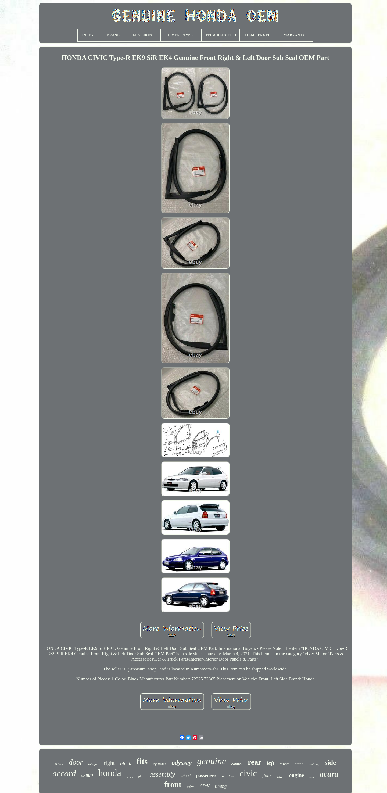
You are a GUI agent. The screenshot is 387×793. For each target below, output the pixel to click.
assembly (162, 774)
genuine (211, 761)
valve (190, 787)
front (172, 784)
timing (221, 786)
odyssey (181, 762)
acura (329, 774)
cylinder (159, 764)
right (109, 762)
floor (266, 775)
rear (254, 762)
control (236, 764)
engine (296, 775)
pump (299, 764)
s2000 (87, 775)
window (228, 776)
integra (93, 764)
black (125, 763)
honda (109, 773)
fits (142, 761)
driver (280, 776)
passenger (206, 775)
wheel (186, 776)
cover (284, 764)
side (330, 762)
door (76, 762)
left (270, 763)
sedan (130, 777)
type (311, 776)
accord (64, 773)
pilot (141, 776)
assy (59, 763)
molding (314, 764)
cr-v (205, 785)
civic (248, 773)
